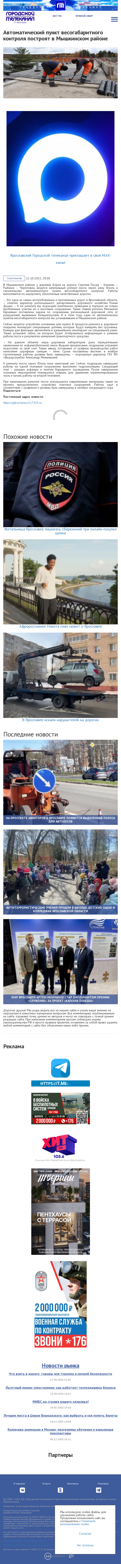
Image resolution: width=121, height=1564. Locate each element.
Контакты (72, 1483)
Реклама (103, 1483)
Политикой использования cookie (77, 1522)
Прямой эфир (84, 16)
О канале (19, 1483)
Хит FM (57, 16)
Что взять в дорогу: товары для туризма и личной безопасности (60, 1373)
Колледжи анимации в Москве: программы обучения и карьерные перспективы (60, 1431)
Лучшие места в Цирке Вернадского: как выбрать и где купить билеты (61, 1415)
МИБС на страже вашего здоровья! (61, 1401)
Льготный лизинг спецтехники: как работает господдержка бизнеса (61, 1387)
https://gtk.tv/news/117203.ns (22, 403)
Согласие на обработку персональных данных (26, 1545)
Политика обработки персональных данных (25, 1540)
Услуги (46, 1483)
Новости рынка (60, 1365)
